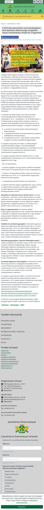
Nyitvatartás (8, 390)
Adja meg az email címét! (9, 463)
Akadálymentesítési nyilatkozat (13, 331)
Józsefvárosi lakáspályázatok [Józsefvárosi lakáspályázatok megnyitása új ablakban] (9, 363)
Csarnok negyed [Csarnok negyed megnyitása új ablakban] (6, 353)
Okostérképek (6, 324)
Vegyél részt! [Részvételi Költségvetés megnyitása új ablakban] (4, 350)
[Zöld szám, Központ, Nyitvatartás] (9, 1)
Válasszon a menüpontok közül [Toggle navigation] (16, 16)
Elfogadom (22, 507)
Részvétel (17, 11)
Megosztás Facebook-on (10, 37)
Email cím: (6, 455)
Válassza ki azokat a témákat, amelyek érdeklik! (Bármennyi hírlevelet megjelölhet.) (18, 467)
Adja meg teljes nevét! (8, 451)
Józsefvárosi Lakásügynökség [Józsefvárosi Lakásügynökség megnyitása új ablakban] (9, 361)
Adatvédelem (6, 328)
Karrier (3, 342)
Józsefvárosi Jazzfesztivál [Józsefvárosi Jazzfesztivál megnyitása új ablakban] (8, 357)
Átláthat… (25, 11)
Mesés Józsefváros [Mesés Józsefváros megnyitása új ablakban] (6, 368)
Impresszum (6, 339)
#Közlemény (5, 305)
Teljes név (6, 444)
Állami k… (40, 11)
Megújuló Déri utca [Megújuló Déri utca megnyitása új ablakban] (6, 366)
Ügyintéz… (10, 11)
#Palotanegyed (14, 305)
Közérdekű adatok (8, 321)
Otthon (3, 11)
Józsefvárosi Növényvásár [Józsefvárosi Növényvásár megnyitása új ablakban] (8, 359)
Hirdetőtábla (11, 24)
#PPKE (22, 305)
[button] (42, 16)
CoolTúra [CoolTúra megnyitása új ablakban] (3, 355)
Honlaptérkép (6, 335)
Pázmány (32, 11)
